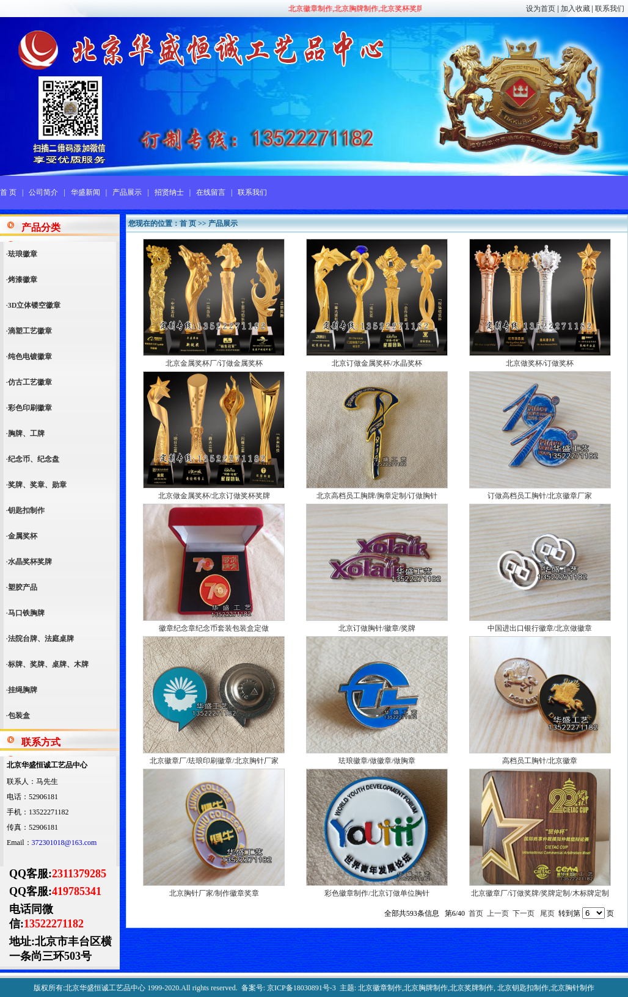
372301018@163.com (64, 842)
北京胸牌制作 (426, 988)
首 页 (8, 192)
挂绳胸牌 (22, 690)
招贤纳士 (169, 192)
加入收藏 (575, 8)
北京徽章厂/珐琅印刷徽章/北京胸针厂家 (214, 760)
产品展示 (127, 192)
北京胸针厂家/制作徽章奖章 (214, 893)
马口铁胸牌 (26, 613)
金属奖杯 (22, 536)
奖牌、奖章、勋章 (37, 484)
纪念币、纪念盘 (33, 459)
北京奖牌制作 (472, 988)
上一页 (498, 913)
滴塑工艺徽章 (30, 331)
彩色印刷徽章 (30, 408)
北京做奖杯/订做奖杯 (540, 363)
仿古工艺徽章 (30, 382)
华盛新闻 (85, 192)
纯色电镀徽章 (30, 356)
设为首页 (540, 8)
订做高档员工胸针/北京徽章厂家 (539, 495)
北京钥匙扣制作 (523, 988)
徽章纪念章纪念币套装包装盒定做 (214, 628)
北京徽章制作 (380, 988)
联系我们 (609, 8)
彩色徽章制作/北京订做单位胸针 (376, 893)
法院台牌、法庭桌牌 (41, 638)
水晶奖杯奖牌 (30, 561)
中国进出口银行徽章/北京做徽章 (539, 628)
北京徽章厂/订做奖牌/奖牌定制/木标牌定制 (540, 893)
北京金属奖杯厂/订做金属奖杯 (214, 363)
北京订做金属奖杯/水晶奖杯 (377, 363)
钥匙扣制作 (26, 510)
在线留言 (210, 192)
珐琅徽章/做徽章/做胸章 (377, 760)
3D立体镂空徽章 (34, 305)
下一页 (524, 913)
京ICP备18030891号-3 (301, 988)
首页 (476, 913)
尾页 (547, 913)
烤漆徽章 (22, 279)
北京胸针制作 (572, 988)
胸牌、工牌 (26, 433)
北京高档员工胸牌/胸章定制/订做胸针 (377, 495)
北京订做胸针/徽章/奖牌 (377, 628)
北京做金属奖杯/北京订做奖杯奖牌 (214, 495)
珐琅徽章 (22, 254)
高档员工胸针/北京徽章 (539, 760)
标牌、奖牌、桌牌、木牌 (48, 664)
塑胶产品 (22, 587)
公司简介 (43, 192)
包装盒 (19, 715)
